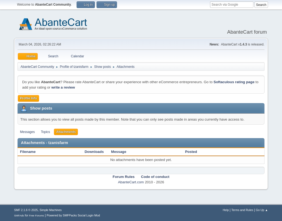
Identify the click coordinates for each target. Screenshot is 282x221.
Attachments (66, 132)
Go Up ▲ (262, 210)
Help (226, 210)
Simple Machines (51, 210)
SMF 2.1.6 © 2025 (26, 210)
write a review (63, 87)
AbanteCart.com (131, 182)
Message (118, 152)
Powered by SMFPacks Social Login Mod (73, 215)
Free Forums (36, 215)
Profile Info (28, 98)
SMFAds (19, 215)
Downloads (94, 152)
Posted (191, 152)
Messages (27, 132)
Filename (30, 152)
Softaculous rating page (234, 82)
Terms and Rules (242, 210)
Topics (45, 132)
